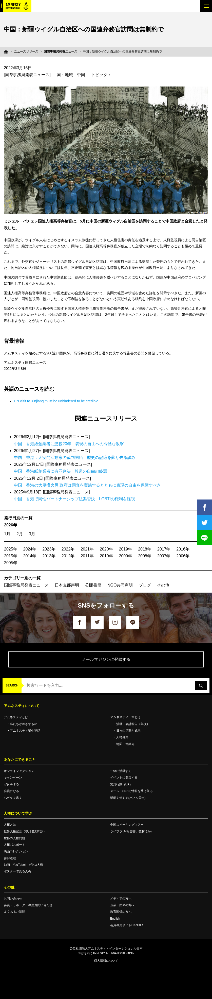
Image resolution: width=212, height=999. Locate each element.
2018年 (144, 549)
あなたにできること (20, 759)
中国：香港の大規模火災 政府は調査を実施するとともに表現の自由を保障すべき (87, 485)
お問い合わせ (13, 898)
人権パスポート (14, 845)
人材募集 (122, 737)
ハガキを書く (13, 798)
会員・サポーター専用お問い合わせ (28, 905)
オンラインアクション (19, 771)
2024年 (29, 549)
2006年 (182, 556)
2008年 (144, 556)
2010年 (106, 556)
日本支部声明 (67, 585)
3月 (32, 534)
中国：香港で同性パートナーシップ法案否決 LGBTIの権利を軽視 (74, 499)
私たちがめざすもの (23, 724)
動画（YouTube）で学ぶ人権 (23, 865)
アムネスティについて (21, 706)
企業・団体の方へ (122, 905)
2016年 (182, 549)
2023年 (48, 549)
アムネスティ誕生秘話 (25, 730)
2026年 (10, 525)
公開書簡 (93, 585)
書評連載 (10, 858)
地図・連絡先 (125, 744)
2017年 (163, 549)
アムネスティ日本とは (125, 717)
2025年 (10, 549)
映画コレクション (16, 851)
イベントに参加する (124, 777)
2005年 (10, 563)
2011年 (87, 556)
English (115, 918)
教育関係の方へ (120, 912)
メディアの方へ (120, 898)
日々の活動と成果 (128, 730)
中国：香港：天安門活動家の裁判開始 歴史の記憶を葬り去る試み (75, 457)
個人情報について (106, 960)
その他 (163, 585)
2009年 (125, 556)
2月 (19, 534)
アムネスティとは (16, 717)
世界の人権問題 (14, 838)
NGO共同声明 (120, 585)
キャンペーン (13, 777)
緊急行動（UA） (121, 784)
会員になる (11, 791)
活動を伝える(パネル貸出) (128, 798)
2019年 (125, 549)
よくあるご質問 (14, 912)
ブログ (145, 585)
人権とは (10, 824)
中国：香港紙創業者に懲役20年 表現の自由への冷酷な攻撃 (69, 444)
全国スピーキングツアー (127, 824)
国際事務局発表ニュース (60, 51)
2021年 (87, 549)
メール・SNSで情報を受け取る (131, 791)
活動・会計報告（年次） (133, 724)
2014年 (29, 556)
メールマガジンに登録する (106, 659)
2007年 (163, 556)
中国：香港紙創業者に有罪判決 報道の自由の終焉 (60, 471)
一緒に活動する (120, 771)
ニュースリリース (26, 51)
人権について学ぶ (18, 813)
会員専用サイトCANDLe (126, 925)
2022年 (68, 549)
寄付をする (11, 784)
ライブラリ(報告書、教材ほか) (131, 831)
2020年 (106, 549)
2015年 (10, 556)
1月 (7, 534)
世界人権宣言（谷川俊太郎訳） (25, 831)
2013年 (48, 556)
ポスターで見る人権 (17, 871)
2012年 (68, 556)
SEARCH (12, 685)
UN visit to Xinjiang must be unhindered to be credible (56, 401)
